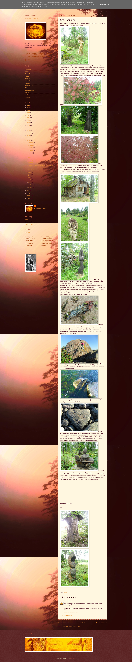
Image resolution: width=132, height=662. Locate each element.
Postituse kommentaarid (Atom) (71, 626)
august (30, 153)
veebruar (30, 185)
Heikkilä (27, 92)
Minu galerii (28, 69)
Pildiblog (27, 97)
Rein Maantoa (29, 85)
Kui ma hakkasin (29, 224)
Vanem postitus (101, 623)
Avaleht (82, 623)
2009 (28, 195)
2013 (28, 138)
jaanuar (30, 187)
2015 (28, 133)
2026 (28, 105)
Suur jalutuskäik (29, 90)
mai (29, 177)
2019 (28, 123)
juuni (29, 175)
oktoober (30, 147)
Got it (110, 4)
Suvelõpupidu (31, 155)
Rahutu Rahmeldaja (30, 74)
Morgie (27, 76)
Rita (26, 88)
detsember (31, 142)
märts (30, 182)
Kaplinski (27, 95)
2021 (28, 117)
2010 (28, 193)
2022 (28, 115)
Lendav (38, 206)
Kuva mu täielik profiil (40, 208)
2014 (28, 135)
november (31, 145)
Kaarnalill (27, 83)
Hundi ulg (27, 78)
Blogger (72, 658)
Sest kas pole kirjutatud (31, 222)
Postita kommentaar (67, 615)
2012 (28, 140)
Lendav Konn (28, 80)
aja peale (27, 232)
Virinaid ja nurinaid (33, 160)
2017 (28, 128)
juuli (29, 172)
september (31, 150)
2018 (28, 125)
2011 (28, 190)
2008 (28, 198)
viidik (65, 601)
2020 (28, 120)
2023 (28, 112)
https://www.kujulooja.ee (31, 18)
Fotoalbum (28, 71)
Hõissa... (30, 157)
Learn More (102, 4)
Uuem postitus (63, 623)
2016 (28, 130)
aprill (29, 180)
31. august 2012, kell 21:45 (71, 612)
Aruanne (30, 162)
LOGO (30, 633)
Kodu (26, 219)
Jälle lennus (31, 169)
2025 (28, 107)
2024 (28, 110)
